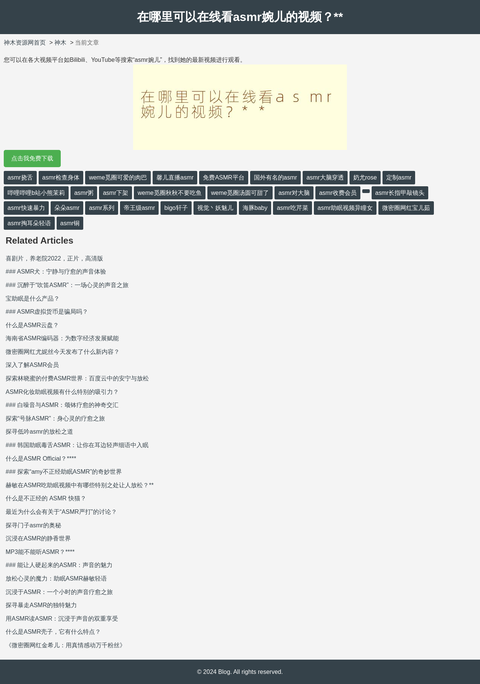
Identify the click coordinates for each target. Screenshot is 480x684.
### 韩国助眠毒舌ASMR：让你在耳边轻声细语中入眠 (77, 445)
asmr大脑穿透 (325, 177)
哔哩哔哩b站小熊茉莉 (36, 193)
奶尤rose (365, 177)
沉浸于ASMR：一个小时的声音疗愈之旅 (59, 592)
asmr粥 (84, 193)
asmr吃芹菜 (292, 208)
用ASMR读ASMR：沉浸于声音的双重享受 (62, 618)
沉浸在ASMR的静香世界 (38, 538)
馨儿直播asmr (175, 177)
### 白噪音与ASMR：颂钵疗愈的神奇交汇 (62, 405)
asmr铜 (70, 223)
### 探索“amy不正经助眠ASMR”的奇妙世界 (64, 471)
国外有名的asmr (275, 177)
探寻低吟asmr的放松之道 (39, 431)
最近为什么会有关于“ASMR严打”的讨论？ (61, 512)
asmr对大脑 (294, 193)
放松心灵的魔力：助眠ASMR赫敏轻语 (56, 578)
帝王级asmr (139, 208)
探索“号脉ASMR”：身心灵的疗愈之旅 (55, 418)
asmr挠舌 (20, 177)
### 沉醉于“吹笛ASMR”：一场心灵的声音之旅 (67, 285)
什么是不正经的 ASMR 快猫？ (46, 498)
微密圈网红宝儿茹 (406, 208)
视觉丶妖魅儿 (215, 208)
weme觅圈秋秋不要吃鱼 (170, 193)
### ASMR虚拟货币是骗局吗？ (47, 311)
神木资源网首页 (25, 42)
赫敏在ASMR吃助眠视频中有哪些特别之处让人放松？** (80, 485)
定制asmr (399, 177)
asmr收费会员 (338, 193)
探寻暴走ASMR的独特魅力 (41, 605)
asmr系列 (101, 208)
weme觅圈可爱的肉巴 (118, 177)
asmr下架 (115, 193)
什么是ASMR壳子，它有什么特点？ (53, 632)
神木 (60, 42)
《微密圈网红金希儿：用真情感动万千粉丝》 (66, 645)
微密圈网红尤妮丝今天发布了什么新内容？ (63, 352)
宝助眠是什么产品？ (33, 298)
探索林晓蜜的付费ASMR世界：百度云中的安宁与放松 (77, 378)
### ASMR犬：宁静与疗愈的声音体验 (56, 271)
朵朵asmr (67, 208)
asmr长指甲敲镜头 (400, 193)
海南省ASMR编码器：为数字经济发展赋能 (62, 338)
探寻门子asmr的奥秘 (33, 525)
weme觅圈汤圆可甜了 (240, 193)
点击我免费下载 (32, 158)
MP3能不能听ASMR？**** (40, 552)
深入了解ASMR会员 (32, 365)
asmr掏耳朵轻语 (29, 223)
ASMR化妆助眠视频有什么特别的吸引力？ (62, 392)
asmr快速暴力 (26, 208)
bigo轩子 (176, 208)
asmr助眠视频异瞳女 (345, 208)
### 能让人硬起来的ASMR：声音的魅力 (59, 565)
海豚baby (255, 208)
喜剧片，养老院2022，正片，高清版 (54, 258)
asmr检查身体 (61, 177)
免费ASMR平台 (223, 177)
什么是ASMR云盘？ (32, 325)
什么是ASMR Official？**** (41, 458)
